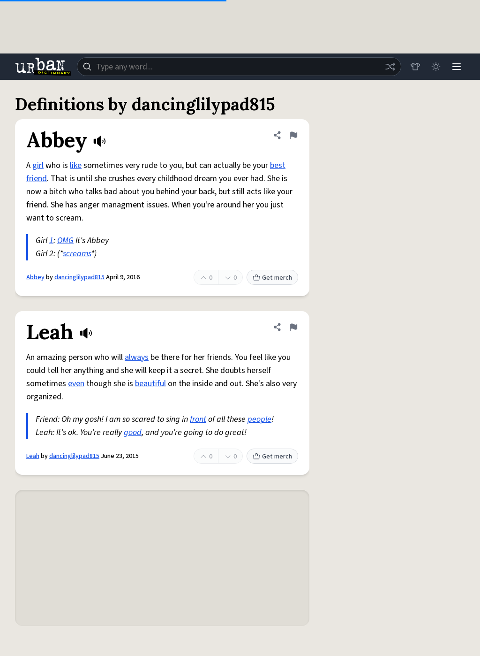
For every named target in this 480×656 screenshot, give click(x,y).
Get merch (272, 277)
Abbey (35, 277)
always (137, 357)
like (76, 165)
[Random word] (390, 66)
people (259, 419)
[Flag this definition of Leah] (293, 327)
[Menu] (456, 66)
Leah (32, 456)
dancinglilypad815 (79, 277)
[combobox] (239, 66)
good (133, 432)
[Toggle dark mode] (436, 66)
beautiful (150, 383)
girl (38, 165)
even (76, 383)
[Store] (415, 66)
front (198, 419)
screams (77, 253)
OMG (65, 240)
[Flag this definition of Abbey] (293, 135)
